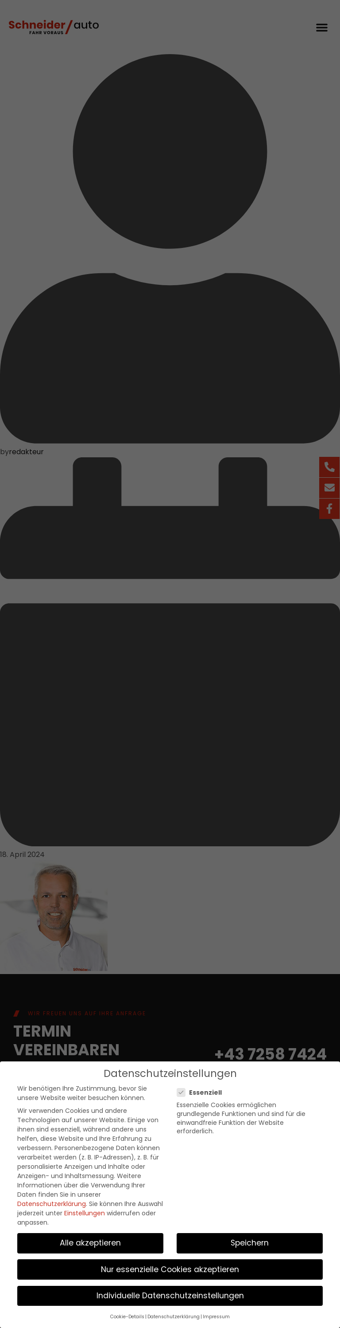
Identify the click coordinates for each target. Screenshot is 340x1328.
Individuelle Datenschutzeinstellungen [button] (170, 1292)
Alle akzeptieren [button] (90, 1240)
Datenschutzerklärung (51, 1201)
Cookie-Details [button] (127, 1314)
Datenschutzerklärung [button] (173, 1314)
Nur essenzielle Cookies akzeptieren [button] (170, 1266)
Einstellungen (84, 1210)
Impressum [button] (216, 1314)
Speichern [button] (250, 1240)
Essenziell (202, 1089)
